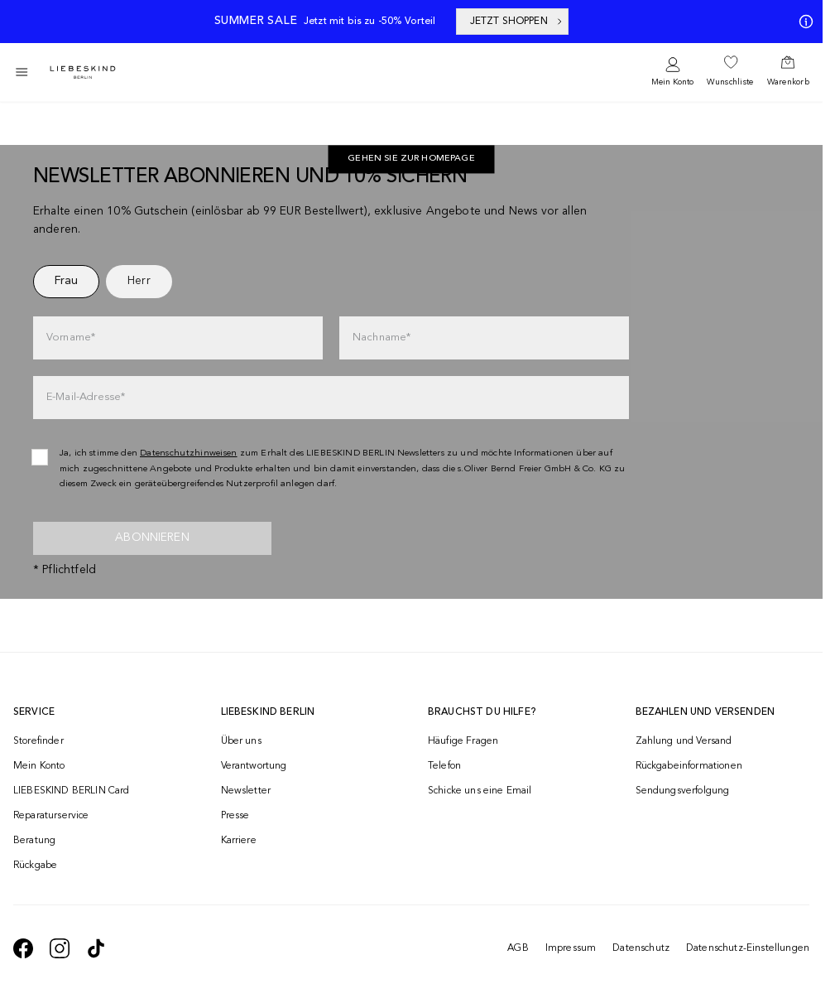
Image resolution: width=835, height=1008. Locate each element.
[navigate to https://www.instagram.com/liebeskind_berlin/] (60, 948)
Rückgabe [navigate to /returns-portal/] (35, 866)
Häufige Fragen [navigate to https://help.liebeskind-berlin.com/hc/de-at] (463, 741)
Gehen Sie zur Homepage (411, 159)
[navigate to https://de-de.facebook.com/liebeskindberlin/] (23, 948)
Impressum (570, 948)
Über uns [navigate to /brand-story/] (241, 741)
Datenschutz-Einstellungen (747, 948)
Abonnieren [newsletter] (152, 537)
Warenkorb (788, 82)
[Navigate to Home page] (83, 72)
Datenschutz (640, 948)
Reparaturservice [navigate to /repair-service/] (51, 816)
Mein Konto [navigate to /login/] (39, 766)
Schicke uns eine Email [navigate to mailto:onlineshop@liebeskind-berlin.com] (480, 791)
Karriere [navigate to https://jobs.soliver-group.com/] (239, 841)
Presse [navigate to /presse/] (235, 816)
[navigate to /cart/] (788, 72)
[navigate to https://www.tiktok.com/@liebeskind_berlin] (96, 948)
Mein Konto (672, 82)
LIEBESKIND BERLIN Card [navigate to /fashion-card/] (71, 791)
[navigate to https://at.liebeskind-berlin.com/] (411, 160)
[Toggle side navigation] (21, 72)
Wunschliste (730, 82)
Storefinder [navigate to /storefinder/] (38, 741)
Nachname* (381, 337)
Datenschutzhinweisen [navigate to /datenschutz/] (189, 453)
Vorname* (70, 337)
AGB (517, 948)
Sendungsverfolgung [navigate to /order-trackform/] (683, 791)
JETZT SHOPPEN (517, 22)
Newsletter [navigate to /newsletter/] (246, 791)
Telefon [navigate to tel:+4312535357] (444, 766)
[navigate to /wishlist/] (730, 72)
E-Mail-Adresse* (85, 397)
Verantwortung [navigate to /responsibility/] (254, 766)
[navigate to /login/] (672, 72)
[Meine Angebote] (802, 21)
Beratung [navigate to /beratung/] (34, 841)
